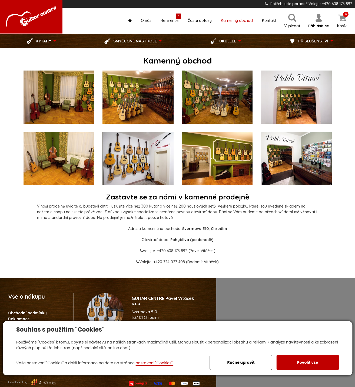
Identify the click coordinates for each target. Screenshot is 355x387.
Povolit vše (307, 362)
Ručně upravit (241, 362)
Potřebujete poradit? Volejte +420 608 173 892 (308, 3)
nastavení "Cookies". (154, 363)
